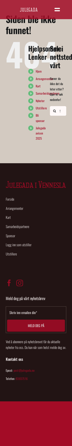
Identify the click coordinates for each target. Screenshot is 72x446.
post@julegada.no (24, 371)
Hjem (39, 71)
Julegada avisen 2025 (41, 133)
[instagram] (19, 283)
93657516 (22, 379)
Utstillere (41, 108)
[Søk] (55, 111)
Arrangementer (44, 78)
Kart (38, 86)
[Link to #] (57, 10)
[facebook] (9, 283)
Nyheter (40, 100)
